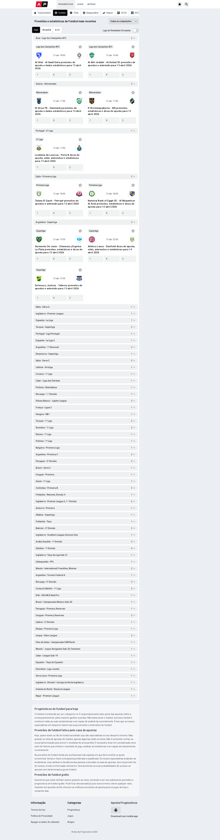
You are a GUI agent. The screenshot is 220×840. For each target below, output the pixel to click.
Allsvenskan (42, 92)
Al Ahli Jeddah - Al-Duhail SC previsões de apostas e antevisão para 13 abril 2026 (111, 64)
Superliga (40, 231)
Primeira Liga (42, 185)
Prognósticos (65, 4)
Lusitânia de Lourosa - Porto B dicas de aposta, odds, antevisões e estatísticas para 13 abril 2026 (57, 158)
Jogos (80, 4)
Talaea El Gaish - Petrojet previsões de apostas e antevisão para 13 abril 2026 (57, 202)
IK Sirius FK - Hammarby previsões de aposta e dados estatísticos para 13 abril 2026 (58, 111)
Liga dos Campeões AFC (48, 47)
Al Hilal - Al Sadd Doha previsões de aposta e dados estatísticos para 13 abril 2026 (58, 65)
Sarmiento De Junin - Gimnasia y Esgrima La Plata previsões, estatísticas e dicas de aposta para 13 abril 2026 (58, 249)
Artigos (91, 4)
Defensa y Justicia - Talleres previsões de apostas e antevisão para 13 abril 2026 (58, 287)
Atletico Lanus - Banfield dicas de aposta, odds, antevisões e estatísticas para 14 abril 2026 (111, 249)
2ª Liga (39, 139)
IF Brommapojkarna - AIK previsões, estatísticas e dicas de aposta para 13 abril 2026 (109, 111)
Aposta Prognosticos (124, 802)
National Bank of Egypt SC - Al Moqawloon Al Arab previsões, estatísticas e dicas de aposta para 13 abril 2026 (111, 203)
